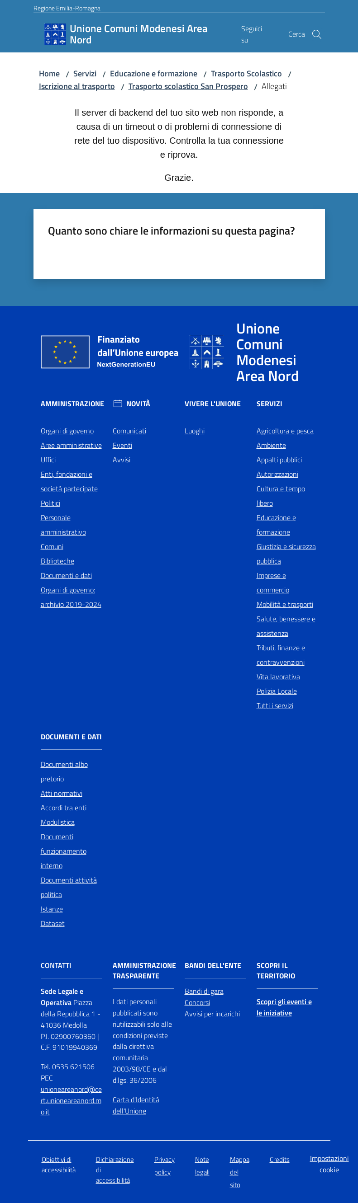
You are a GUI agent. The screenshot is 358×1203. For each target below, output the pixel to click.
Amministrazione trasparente (144, 970)
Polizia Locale (277, 691)
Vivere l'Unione (213, 404)
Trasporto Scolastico (246, 73)
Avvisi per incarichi (212, 1013)
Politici (50, 503)
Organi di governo (67, 430)
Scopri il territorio (276, 970)
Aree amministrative (71, 445)
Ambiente (271, 445)
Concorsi (197, 1002)
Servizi (84, 73)
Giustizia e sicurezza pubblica (286, 553)
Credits (280, 1159)
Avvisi (121, 459)
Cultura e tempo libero (281, 495)
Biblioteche (57, 560)
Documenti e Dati (71, 737)
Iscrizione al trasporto (77, 86)
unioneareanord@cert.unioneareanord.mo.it (71, 1100)
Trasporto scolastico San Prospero (188, 86)
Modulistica (58, 822)
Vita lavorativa (278, 676)
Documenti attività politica (69, 887)
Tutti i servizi (275, 705)
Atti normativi (61, 793)
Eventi (122, 445)
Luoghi (195, 430)
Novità (138, 404)
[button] (317, 34)
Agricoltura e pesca (285, 430)
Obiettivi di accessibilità (59, 1164)
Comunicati (129, 430)
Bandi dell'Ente (213, 965)
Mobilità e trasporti (285, 604)
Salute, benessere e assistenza (286, 626)
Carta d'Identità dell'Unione (136, 1105)
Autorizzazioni (277, 474)
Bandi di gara (204, 991)
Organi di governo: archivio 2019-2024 (71, 597)
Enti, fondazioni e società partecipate (69, 481)
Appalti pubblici (279, 459)
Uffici (48, 459)
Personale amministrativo (63, 524)
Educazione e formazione (153, 73)
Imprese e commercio (273, 582)
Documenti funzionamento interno (63, 851)
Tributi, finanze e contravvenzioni (281, 654)
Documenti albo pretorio (64, 771)
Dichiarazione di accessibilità (115, 1170)
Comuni (52, 546)
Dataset (53, 923)
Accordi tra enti (63, 807)
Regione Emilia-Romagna (66, 8)
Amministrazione (72, 404)
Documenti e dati (66, 575)
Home (49, 73)
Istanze (52, 908)
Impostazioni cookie (329, 1164)
